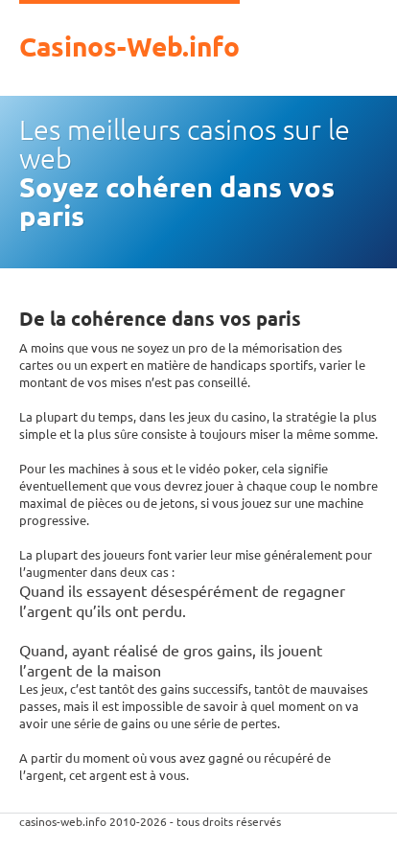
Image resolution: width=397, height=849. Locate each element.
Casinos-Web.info (129, 44)
